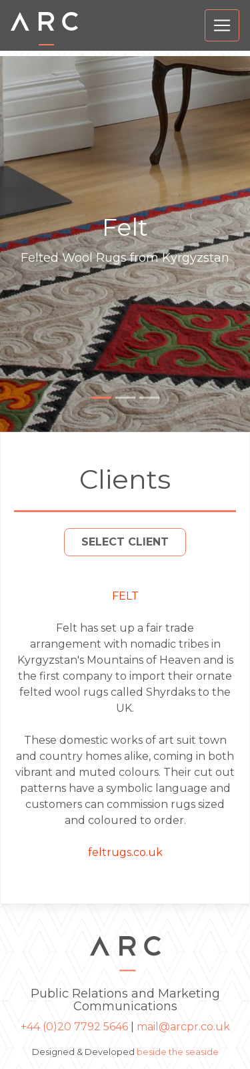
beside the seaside (178, 1052)
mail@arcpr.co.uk (183, 1026)
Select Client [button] (125, 542)
